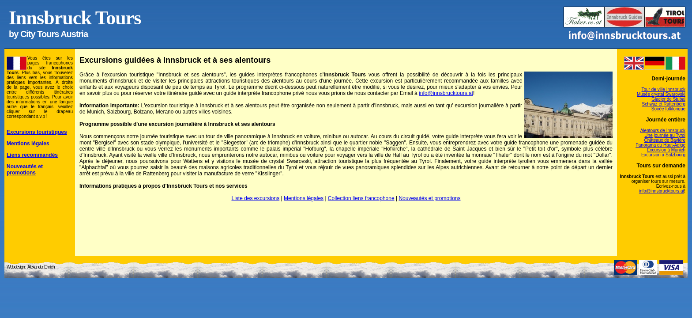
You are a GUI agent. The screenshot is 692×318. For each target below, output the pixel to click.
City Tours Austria (54, 34)
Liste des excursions (255, 198)
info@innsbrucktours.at (446, 93)
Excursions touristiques (37, 132)
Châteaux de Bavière (664, 140)
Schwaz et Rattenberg (663, 104)
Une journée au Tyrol (664, 135)
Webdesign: (16, 267)
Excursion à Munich (666, 150)
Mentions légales (303, 198)
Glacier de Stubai (668, 99)
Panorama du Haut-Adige (660, 145)
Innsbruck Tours (75, 18)
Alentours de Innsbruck (662, 130)
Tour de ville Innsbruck (664, 89)
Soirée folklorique (668, 108)
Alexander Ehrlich (40, 267)
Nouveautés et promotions (429, 198)
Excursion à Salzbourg (663, 154)
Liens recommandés (32, 155)
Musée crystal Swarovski (661, 94)
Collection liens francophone (361, 198)
